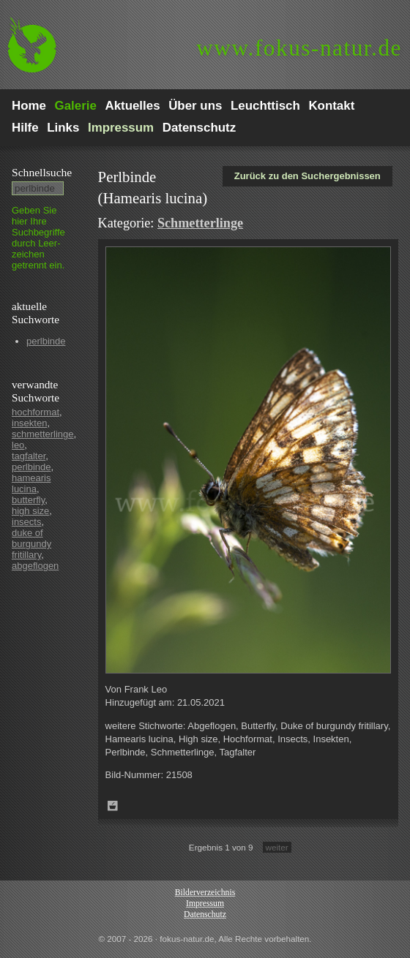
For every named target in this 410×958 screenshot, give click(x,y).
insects (26, 521)
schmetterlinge (43, 434)
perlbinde (46, 341)
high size (30, 510)
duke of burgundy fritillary (31, 543)
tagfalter (28, 455)
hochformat (35, 412)
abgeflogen (35, 565)
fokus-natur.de (299, 48)
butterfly (28, 499)
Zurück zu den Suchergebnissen (307, 175)
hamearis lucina (31, 483)
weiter (277, 847)
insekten (29, 423)
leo (18, 445)
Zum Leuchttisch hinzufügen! (113, 806)
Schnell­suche (42, 172)
